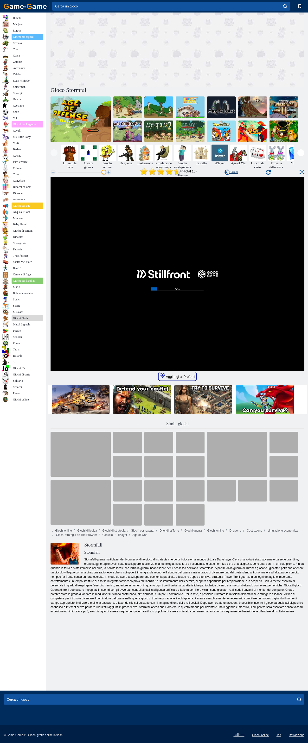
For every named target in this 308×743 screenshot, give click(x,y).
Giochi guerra (193, 530)
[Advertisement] (114, 49)
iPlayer (122, 535)
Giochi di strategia (113, 530)
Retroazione (296, 735)
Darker (231, 172)
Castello (107, 535)
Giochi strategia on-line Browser (76, 535)
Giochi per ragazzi (142, 530)
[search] (285, 6)
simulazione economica (282, 530)
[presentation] (54, 152)
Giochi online (63, 530)
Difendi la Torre (169, 530)
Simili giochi (177, 423)
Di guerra (235, 530)
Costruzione (254, 530)
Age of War (139, 535)
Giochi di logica (87, 530)
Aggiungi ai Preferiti (177, 376)
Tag (278, 735)
